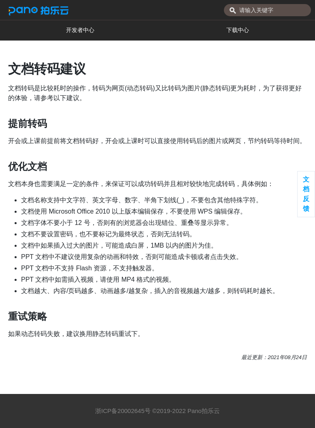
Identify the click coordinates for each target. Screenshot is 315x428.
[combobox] (267, 10)
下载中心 (237, 30)
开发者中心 (80, 30)
